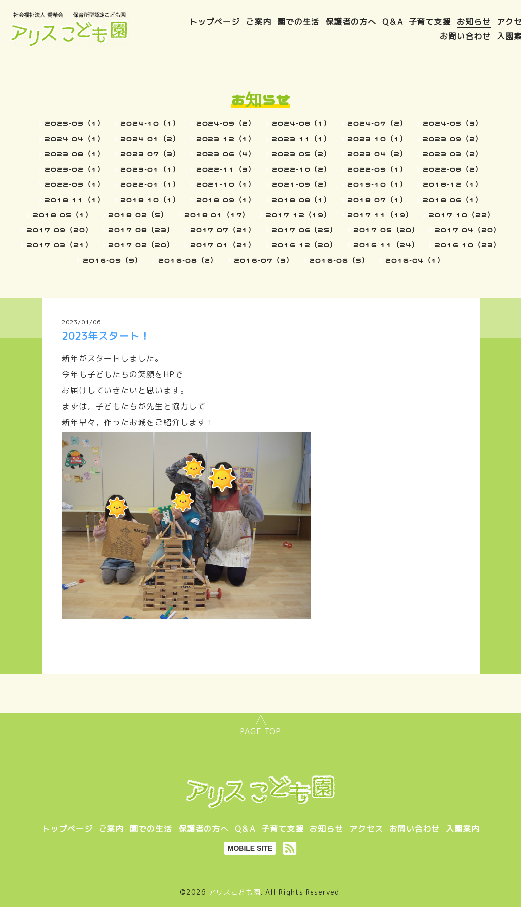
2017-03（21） (60, 244)
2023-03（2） (453, 153)
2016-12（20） (304, 244)
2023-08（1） (74, 153)
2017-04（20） (468, 230)
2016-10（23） (468, 244)
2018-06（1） (453, 199)
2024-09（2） (226, 123)
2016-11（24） (386, 244)
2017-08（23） (141, 230)
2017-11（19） (380, 214)
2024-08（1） (301, 123)
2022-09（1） (377, 169)
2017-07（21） (223, 230)
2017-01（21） (223, 244)
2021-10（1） (226, 184)
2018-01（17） (217, 214)
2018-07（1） (377, 199)
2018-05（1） (63, 214)
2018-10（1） (150, 199)
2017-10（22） (462, 214)
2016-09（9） (112, 260)
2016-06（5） (339, 260)
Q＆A (392, 21)
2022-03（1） (74, 184)
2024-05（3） (453, 123)
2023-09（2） (453, 138)
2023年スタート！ (106, 335)
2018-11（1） (74, 199)
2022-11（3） (226, 169)
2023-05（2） (301, 153)
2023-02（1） (74, 169)
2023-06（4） (226, 153)
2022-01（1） (150, 184)
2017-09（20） (60, 230)
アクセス (366, 828)
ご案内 (258, 21)
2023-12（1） (226, 138)
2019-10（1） (377, 184)
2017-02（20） (141, 244)
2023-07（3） (150, 153)
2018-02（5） (138, 214)
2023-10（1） (377, 138)
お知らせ (474, 21)
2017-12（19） (298, 214)
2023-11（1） (301, 138)
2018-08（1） (301, 199)
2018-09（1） (226, 199)
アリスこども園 (234, 892)
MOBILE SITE (250, 848)
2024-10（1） (150, 123)
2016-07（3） (264, 260)
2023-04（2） (377, 153)
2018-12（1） (453, 184)
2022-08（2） (453, 169)
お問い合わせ (465, 36)
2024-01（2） (150, 138)
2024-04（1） (74, 138)
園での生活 (298, 21)
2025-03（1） (74, 123)
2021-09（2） (301, 184)
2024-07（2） (377, 123)
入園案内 (463, 828)
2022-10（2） (301, 169)
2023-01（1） (150, 169)
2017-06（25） (304, 230)
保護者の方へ (350, 21)
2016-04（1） (415, 260)
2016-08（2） (188, 260)
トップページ (214, 21)
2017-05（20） (386, 230)
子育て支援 (430, 21)
